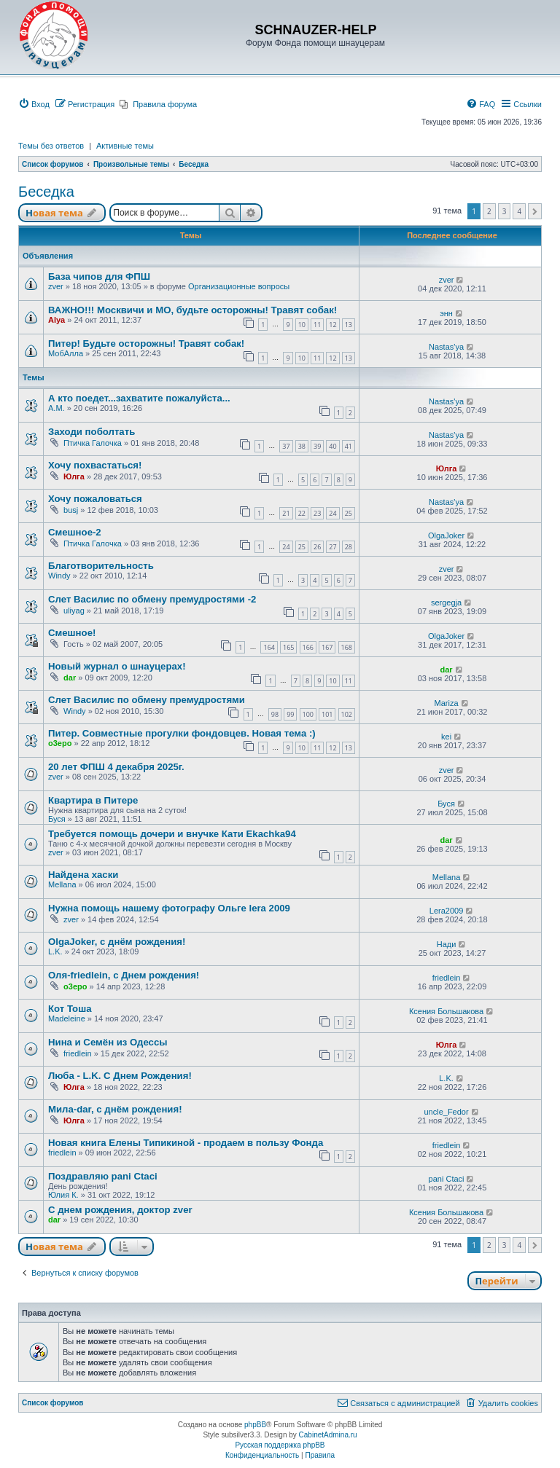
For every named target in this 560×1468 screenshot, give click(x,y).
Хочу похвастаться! (94, 465)
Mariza (447, 703)
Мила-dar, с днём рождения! (115, 1109)
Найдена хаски (83, 874)
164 (268, 647)
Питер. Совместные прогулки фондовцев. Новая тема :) (182, 733)
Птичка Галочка (92, 443)
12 (332, 324)
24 (332, 513)
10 (302, 324)
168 (346, 647)
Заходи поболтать (91, 431)
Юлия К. (63, 1194)
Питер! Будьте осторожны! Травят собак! (146, 343)
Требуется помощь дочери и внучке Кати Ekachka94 (172, 833)
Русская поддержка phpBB (279, 1445)
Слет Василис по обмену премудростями (146, 699)
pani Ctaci (446, 1178)
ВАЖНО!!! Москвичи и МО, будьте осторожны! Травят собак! (192, 310)
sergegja (446, 602)
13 (348, 324)
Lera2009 (446, 910)
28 (348, 547)
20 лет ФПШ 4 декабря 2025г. (116, 766)
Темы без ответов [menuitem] (51, 145)
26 (317, 547)
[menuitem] (34, 104)
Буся (57, 819)
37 (285, 446)
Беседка (46, 192)
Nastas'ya (446, 346)
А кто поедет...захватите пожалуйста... (139, 398)
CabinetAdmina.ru (328, 1435)
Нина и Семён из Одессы (108, 1042)
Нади (446, 944)
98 (275, 714)
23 (317, 513)
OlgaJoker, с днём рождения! (116, 941)
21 (285, 513)
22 (302, 513)
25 (348, 513)
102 (346, 714)
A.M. (56, 408)
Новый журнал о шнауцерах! (117, 666)
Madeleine (66, 1018)
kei (446, 736)
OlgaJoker (446, 535)
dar (69, 677)
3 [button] (504, 211)
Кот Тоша (70, 1008)
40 (332, 446)
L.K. (55, 951)
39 (317, 446)
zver (55, 286)
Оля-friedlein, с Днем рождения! (123, 975)
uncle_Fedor (446, 1111)
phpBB (255, 1425)
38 (302, 446)
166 (308, 647)
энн (446, 313)
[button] (535, 211)
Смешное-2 (74, 532)
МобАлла (65, 353)
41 (348, 446)
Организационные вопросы (238, 286)
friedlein (446, 977)
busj (70, 510)
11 (317, 324)
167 (327, 647)
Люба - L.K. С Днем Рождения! (120, 1075)
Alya (56, 319)
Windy (59, 575)
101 (327, 714)
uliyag (74, 610)
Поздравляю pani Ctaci (103, 1176)
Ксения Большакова (446, 1011)
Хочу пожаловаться (95, 498)
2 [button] (489, 211)
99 (290, 714)
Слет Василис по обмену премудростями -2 (152, 599)
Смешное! (72, 632)
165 (288, 647)
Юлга (74, 476)
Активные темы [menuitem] (125, 145)
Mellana (62, 884)
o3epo (59, 743)
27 (332, 547)
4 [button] (519, 211)
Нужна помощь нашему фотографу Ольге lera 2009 (169, 908)
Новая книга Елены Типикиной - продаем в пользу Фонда (185, 1142)
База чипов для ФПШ (99, 276)
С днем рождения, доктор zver (120, 1209)
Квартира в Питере (93, 800)
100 (308, 714)
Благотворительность (101, 565)
